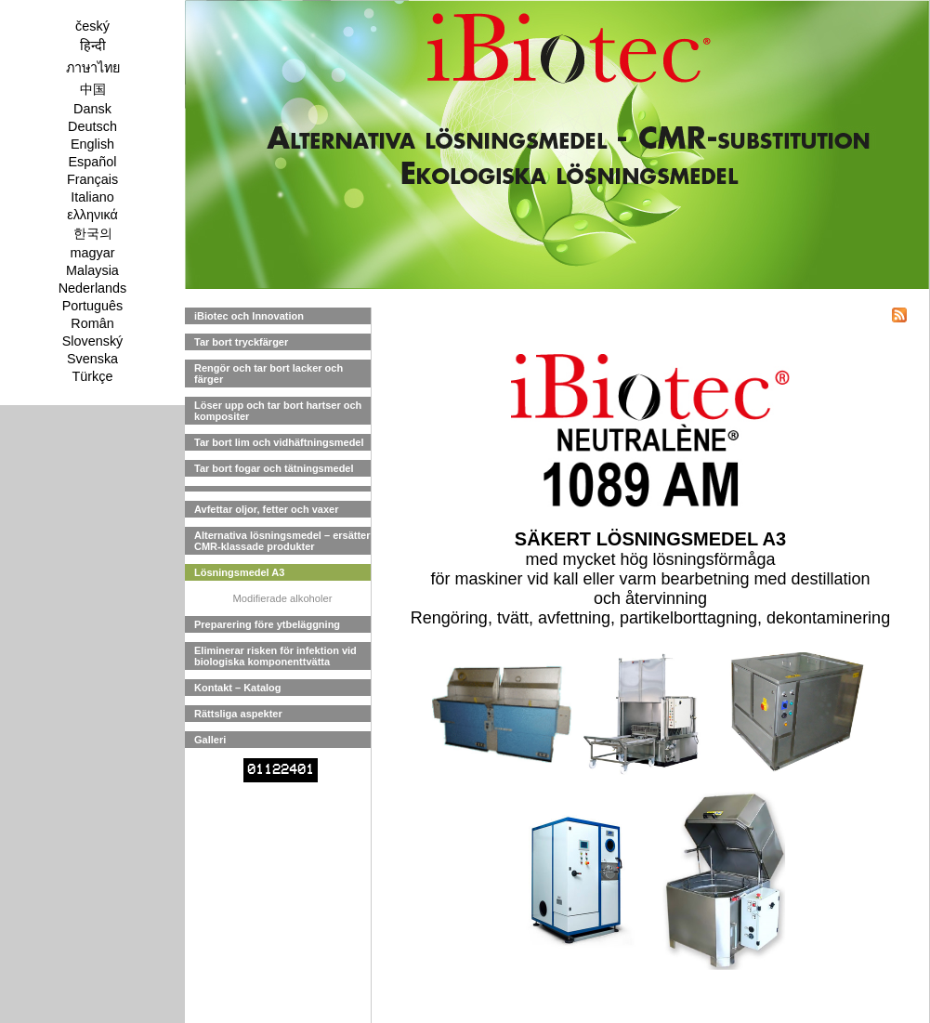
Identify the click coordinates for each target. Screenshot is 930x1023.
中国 (93, 89)
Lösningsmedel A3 (239, 572)
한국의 (92, 233)
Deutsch (92, 126)
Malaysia (92, 270)
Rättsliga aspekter (238, 713)
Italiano (92, 197)
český (92, 26)
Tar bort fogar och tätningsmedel (274, 468)
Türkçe (92, 376)
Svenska (92, 358)
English (92, 144)
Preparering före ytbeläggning (267, 624)
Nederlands (93, 288)
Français (92, 179)
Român (92, 323)
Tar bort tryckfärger (241, 342)
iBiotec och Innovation (249, 315)
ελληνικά (92, 214)
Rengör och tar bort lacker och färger (268, 373)
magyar (93, 252)
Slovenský (93, 341)
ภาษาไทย (93, 67)
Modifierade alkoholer (283, 598)
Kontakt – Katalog (238, 687)
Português (93, 305)
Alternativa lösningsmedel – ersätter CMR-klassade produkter (282, 541)
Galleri (210, 739)
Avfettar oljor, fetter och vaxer (266, 509)
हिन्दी (93, 45)
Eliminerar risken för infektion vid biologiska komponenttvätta (275, 656)
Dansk (92, 108)
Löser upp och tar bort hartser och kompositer (277, 411)
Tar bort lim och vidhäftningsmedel (279, 442)
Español (92, 161)
